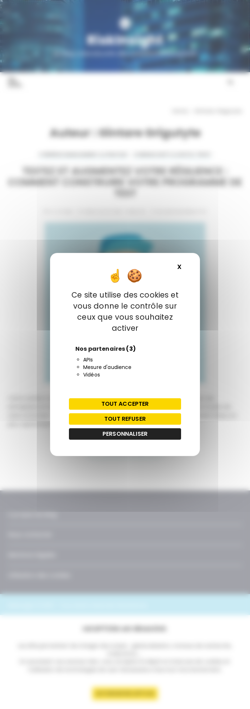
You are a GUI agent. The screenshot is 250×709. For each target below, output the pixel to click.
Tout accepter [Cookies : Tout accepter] (125, 404)
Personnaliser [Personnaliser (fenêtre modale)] (125, 434)
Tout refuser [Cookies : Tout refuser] (125, 419)
